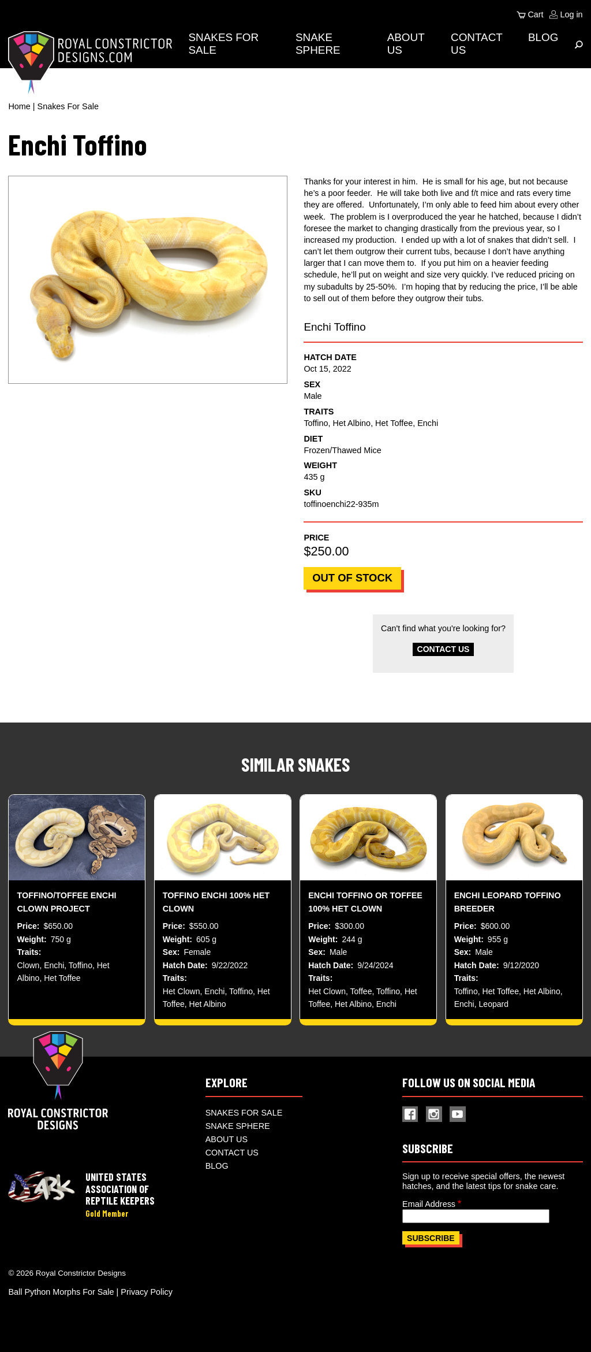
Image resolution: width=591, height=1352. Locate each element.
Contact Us (443, 649)
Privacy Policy (147, 1296)
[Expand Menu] (579, 44)
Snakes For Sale (68, 106)
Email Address (428, 1207)
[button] (147, 280)
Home (19, 106)
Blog (543, 37)
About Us (226, 1142)
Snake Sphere (319, 43)
